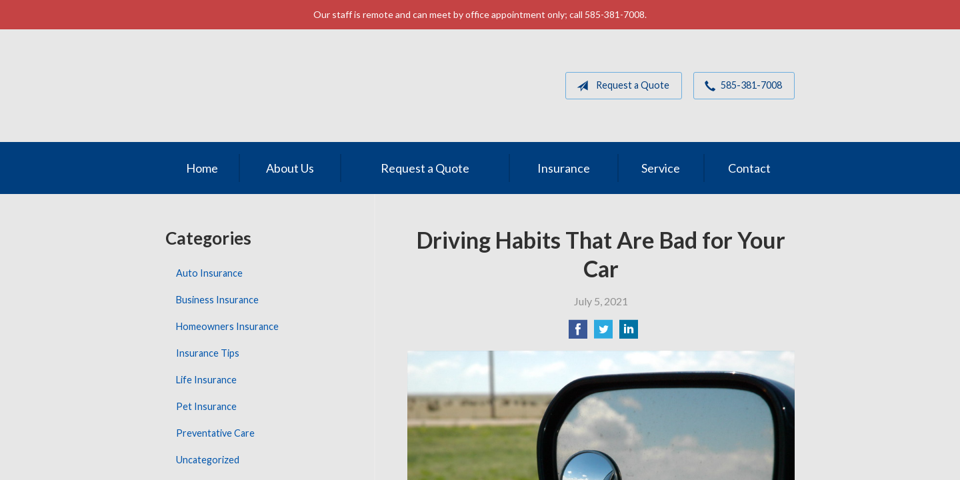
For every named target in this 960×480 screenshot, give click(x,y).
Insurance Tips (207, 353)
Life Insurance (206, 379)
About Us (290, 168)
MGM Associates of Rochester (258, 86)
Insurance (563, 168)
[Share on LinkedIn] (628, 333)
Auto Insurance (209, 273)
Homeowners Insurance (227, 326)
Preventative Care (215, 433)
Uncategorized (207, 459)
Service (660, 168)
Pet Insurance (206, 406)
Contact (749, 168)
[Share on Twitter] (603, 333)
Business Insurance (217, 299)
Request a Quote (620, 86)
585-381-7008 (740, 86)
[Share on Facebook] (578, 333)
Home (202, 168)
